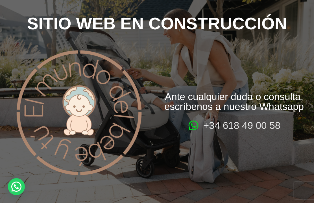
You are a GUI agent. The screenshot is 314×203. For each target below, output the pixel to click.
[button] (16, 186)
